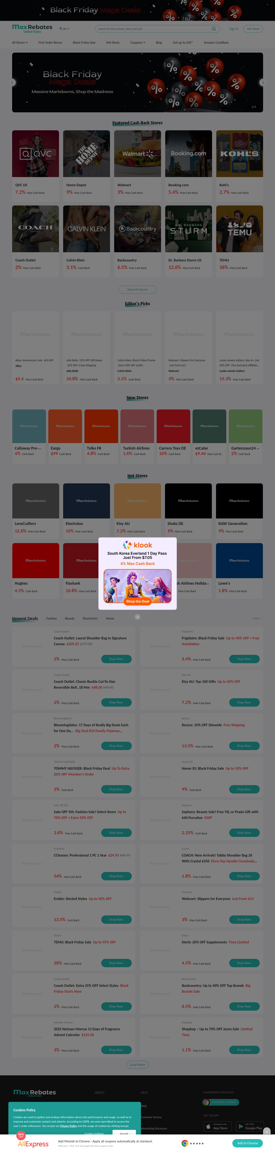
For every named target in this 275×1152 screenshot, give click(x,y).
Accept (124, 1134)
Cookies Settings (94, 1134)
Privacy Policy (68, 1126)
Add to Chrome (247, 1143)
